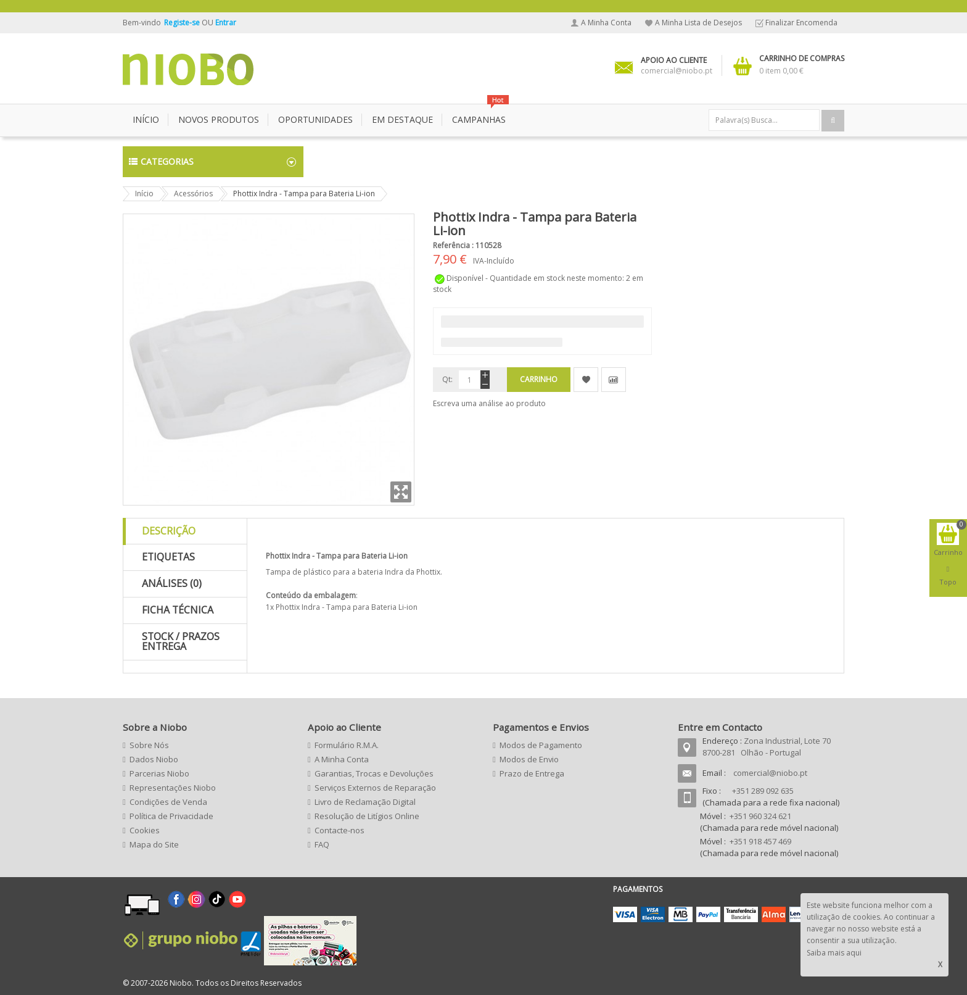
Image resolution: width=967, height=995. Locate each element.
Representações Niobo (173, 787)
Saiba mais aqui (834, 952)
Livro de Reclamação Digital (365, 801)
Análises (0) (172, 583)
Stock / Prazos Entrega (181, 641)
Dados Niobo (154, 759)
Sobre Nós (149, 745)
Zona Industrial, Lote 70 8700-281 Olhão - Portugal (766, 746)
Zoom (400, 491)
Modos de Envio (529, 759)
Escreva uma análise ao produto (489, 403)
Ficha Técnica (177, 610)
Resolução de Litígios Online (367, 816)
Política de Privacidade (171, 816)
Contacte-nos (339, 830)
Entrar (225, 22)
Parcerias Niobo (159, 773)
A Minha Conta (606, 22)
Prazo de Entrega (532, 773)
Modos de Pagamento (541, 745)
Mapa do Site (154, 844)
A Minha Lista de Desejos (698, 22)
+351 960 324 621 (760, 816)
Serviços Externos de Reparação (375, 787)
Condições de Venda (168, 801)
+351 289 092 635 (763, 790)
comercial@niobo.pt (770, 772)
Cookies (145, 830)
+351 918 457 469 (760, 841)
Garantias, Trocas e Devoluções (374, 773)
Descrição (168, 531)
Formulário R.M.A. (347, 745)
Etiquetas (168, 557)
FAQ (322, 844)
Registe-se (183, 22)
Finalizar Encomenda (801, 22)
